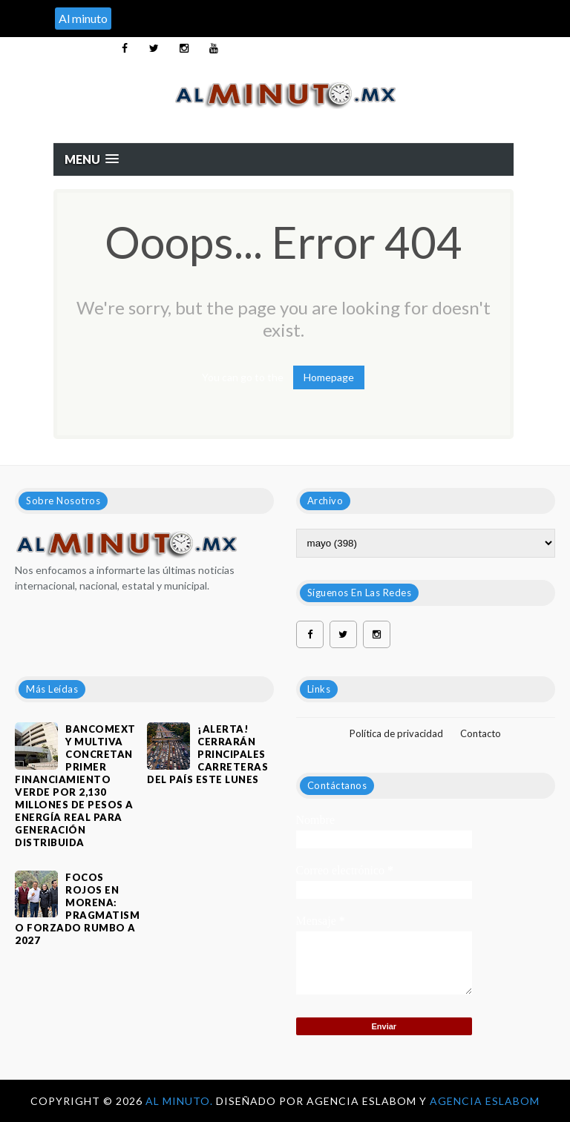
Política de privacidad (396, 733)
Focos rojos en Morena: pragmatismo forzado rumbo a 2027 (77, 908)
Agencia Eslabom (485, 1101)
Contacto (480, 733)
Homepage (329, 377)
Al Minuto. (180, 1101)
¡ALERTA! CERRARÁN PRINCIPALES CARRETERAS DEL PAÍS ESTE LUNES (207, 754)
